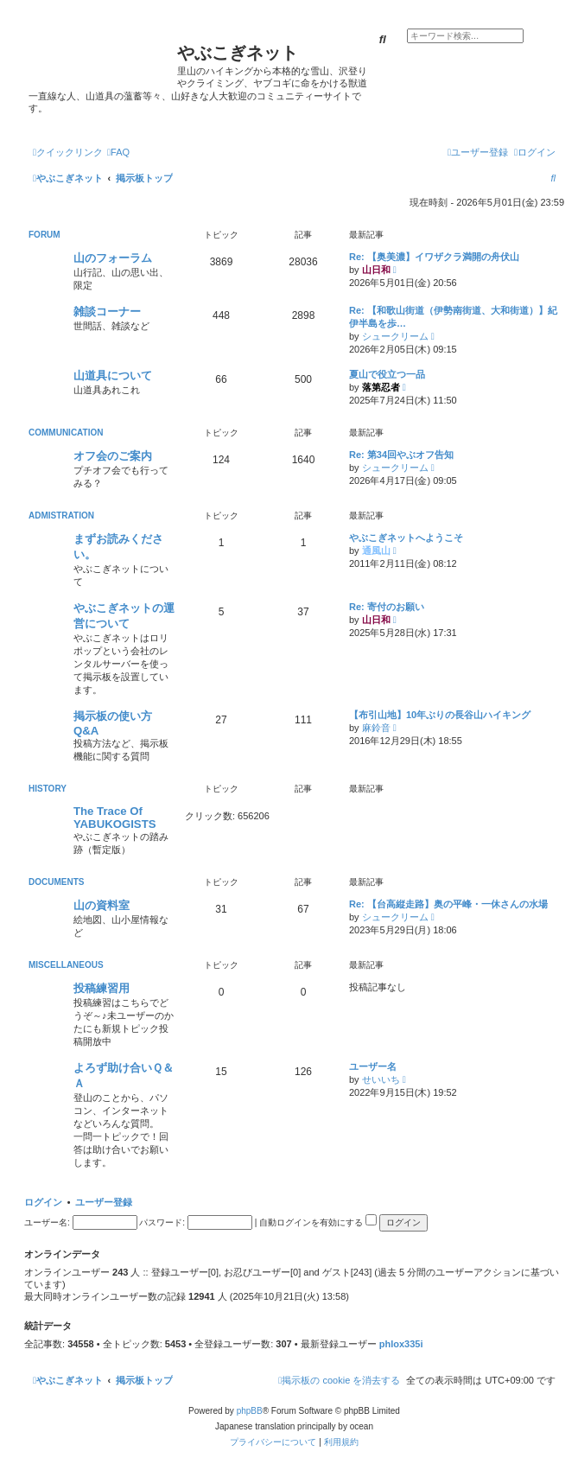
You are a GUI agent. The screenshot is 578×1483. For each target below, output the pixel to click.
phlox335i (401, 1344)
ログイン (43, 1202)
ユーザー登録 (103, 1202)
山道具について (112, 375)
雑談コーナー (107, 311)
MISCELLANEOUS (66, 965)
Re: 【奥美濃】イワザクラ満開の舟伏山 (434, 256)
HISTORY (48, 788)
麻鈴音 (376, 727)
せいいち (381, 1079)
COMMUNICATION (66, 432)
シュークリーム (395, 336)
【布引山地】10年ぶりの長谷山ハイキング (439, 715)
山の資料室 (101, 905)
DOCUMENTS (56, 882)
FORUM (44, 234)
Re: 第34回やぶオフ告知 (401, 454)
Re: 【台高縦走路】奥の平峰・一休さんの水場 (448, 904)
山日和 (376, 269)
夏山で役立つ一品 (387, 374)
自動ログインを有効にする (318, 1222)
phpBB (250, 1411)
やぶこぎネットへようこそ (406, 537)
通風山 (376, 550)
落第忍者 (381, 387)
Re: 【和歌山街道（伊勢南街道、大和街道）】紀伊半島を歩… (453, 316)
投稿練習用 (101, 988)
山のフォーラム (112, 257)
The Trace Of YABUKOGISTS (114, 818)
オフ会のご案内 (112, 455)
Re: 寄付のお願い (386, 606)
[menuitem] (118, 152)
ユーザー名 (373, 1066)
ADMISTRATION (61, 515)
